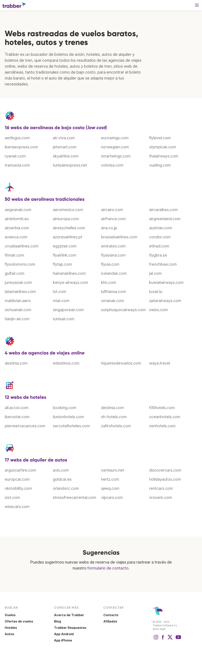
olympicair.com (162, 147)
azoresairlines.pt (67, 237)
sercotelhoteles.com (71, 426)
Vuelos (10, 615)
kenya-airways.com (70, 282)
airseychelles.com (69, 228)
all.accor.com (16, 407)
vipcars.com (112, 497)
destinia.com (16, 363)
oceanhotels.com (164, 416)
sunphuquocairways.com (123, 309)
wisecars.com (17, 506)
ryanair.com (15, 156)
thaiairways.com (163, 156)
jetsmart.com (65, 147)
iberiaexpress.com (21, 147)
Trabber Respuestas (70, 628)
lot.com (59, 291)
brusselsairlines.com (119, 237)
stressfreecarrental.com (74, 497)
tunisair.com (63, 318)
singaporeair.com (68, 309)
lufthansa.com (113, 291)
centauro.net (112, 470)
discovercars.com (165, 470)
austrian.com (160, 228)
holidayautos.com (165, 479)
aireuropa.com (66, 218)
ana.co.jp (109, 228)
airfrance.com (113, 218)
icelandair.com (114, 273)
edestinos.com (66, 363)
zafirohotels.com (116, 426)
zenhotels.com (162, 426)
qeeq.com (110, 488)
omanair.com (112, 300)
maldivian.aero (18, 300)
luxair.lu (155, 291)
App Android (64, 634)
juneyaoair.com (18, 282)
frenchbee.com (163, 264)
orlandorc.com (66, 488)
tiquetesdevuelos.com (121, 363)
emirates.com (113, 246)
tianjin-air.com (17, 318)
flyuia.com (110, 264)
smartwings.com (116, 156)
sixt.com (12, 497)
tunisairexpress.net (70, 165)
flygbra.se (158, 255)
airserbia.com (17, 228)
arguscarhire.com (20, 470)
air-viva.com (64, 137)
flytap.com (62, 264)
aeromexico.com (68, 209)
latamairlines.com (20, 291)
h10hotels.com (162, 407)
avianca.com (16, 237)
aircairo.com (112, 209)
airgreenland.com (164, 218)
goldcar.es (62, 479)
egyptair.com (65, 246)
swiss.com (158, 309)
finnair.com (14, 255)
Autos (9, 634)
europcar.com (17, 479)
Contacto (110, 615)
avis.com (61, 470)
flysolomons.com (20, 264)
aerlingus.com (17, 137)
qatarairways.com (165, 300)
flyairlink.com (64, 255)
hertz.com (110, 479)
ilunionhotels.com (68, 416)
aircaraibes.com (163, 209)
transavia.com (17, 165)
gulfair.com (14, 273)
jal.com (155, 273)
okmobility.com (18, 488)
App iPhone (63, 640)
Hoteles (11, 628)
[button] (197, 5)
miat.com (61, 300)
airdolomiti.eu (17, 218)
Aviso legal (159, 628)
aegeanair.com (18, 209)
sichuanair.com (18, 309)
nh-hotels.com (114, 416)
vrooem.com (160, 497)
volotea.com (112, 165)
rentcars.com (161, 488)
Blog (57, 621)
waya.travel (159, 363)
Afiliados (110, 621)
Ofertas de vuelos (19, 621)
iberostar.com (17, 416)
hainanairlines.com (69, 273)
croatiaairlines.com (21, 246)
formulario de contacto (107, 568)
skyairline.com (66, 156)
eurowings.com (115, 137)
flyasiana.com (113, 255)
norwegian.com (115, 147)
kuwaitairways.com (166, 282)
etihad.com (159, 246)
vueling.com (160, 165)
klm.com (108, 282)
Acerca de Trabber (69, 615)
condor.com (160, 237)
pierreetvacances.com (25, 426)
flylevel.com (160, 137)
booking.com (64, 407)
